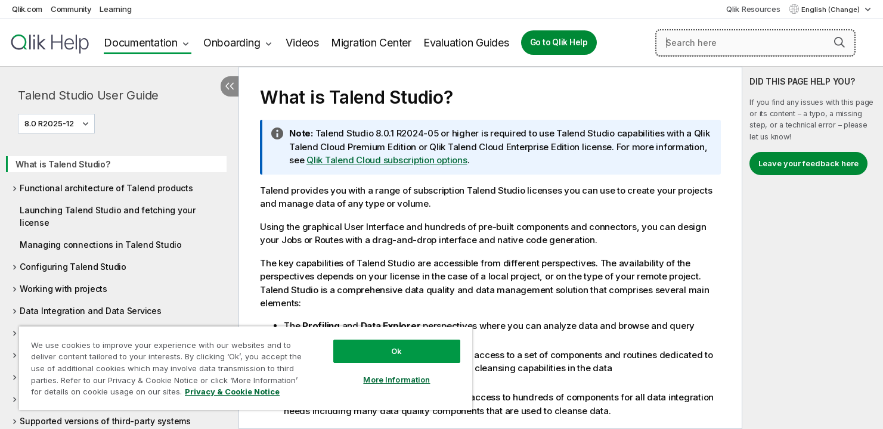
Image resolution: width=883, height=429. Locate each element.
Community (71, 9)
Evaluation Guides (466, 42)
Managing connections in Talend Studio (101, 245)
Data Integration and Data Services (91, 311)
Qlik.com (27, 9)
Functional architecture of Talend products (106, 188)
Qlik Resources (753, 9)
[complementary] (812, 248)
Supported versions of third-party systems (105, 421)
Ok (396, 351)
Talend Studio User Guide (88, 95)
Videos (302, 42)
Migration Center (371, 42)
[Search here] (755, 42)
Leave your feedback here (808, 163)
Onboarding (232, 42)
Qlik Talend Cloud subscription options (386, 160)
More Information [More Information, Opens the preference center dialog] (396, 379)
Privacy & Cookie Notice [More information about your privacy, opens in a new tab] (232, 391)
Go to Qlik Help (559, 42)
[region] (245, 368)
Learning (115, 9)
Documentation (141, 42)
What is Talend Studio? (63, 164)
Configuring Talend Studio (73, 267)
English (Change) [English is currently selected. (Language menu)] (831, 9)
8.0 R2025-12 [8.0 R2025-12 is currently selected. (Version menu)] (50, 123)
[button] (839, 42)
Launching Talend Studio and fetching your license (108, 216)
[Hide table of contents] (229, 86)
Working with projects (63, 289)
